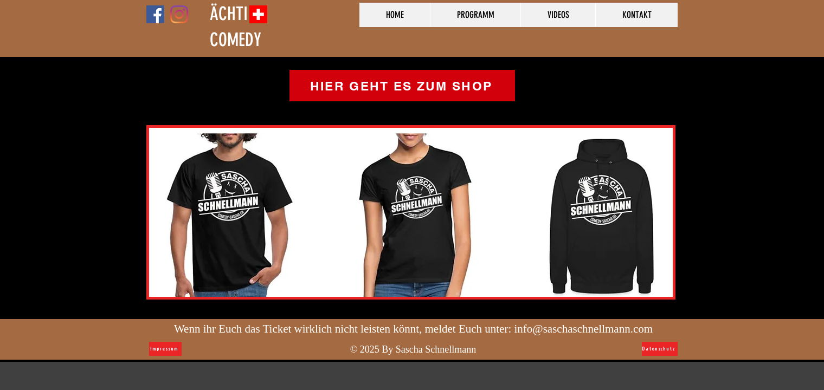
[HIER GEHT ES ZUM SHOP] (402, 85)
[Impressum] (165, 349)
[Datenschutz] (660, 349)
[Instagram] (179, 14)
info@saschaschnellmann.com (583, 328)
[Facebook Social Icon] (155, 14)
